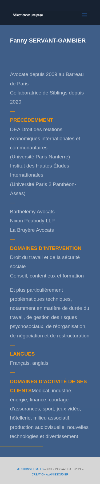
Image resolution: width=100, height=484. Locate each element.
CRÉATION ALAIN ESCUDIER (50, 474)
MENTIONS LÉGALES (30, 469)
